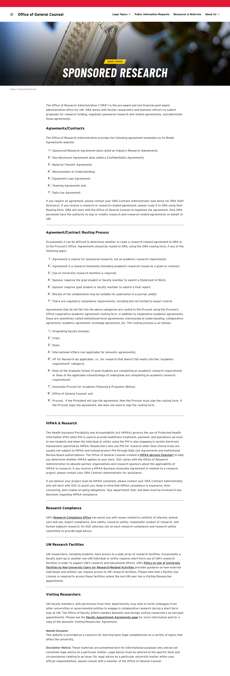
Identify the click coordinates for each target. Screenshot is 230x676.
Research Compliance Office (72, 517)
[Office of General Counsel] (40, 14)
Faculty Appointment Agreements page (112, 617)
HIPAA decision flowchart (157, 455)
